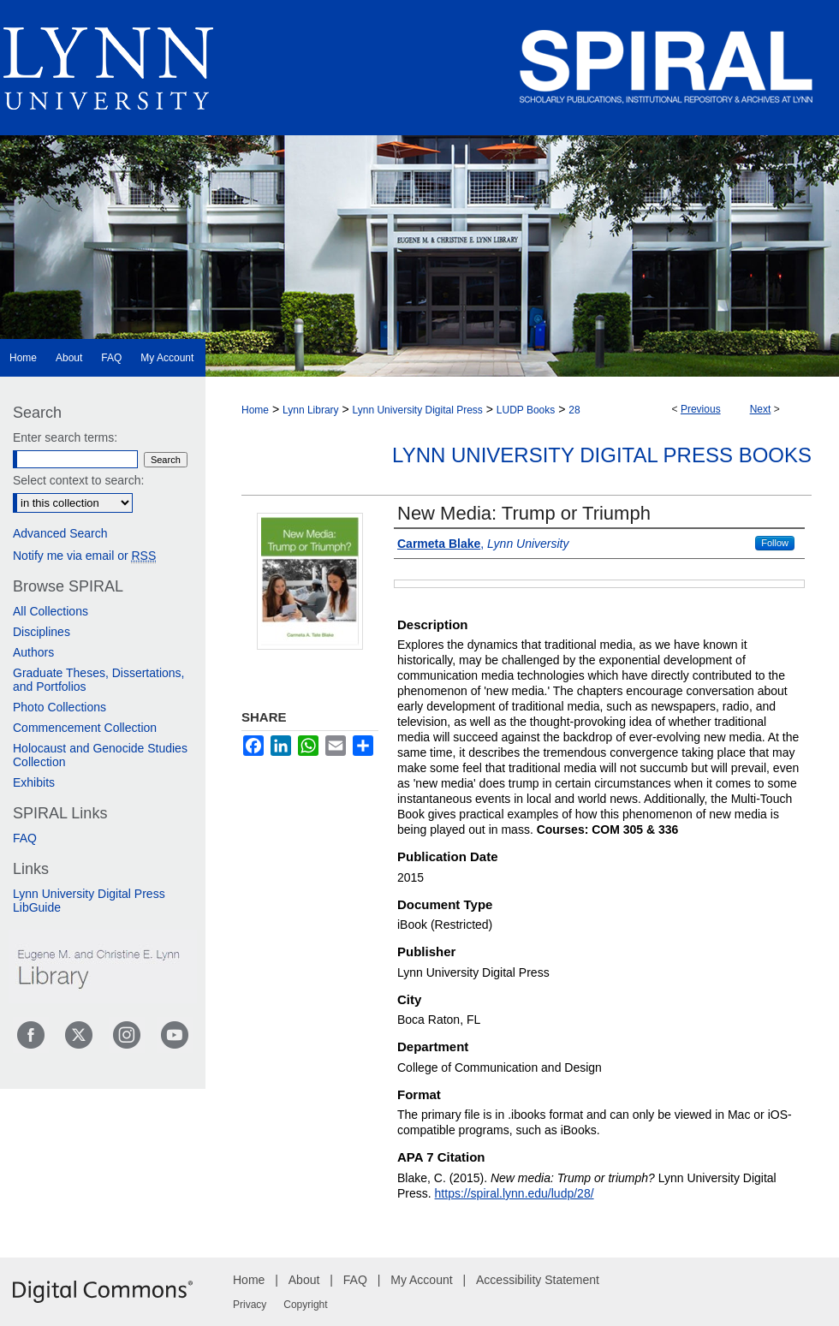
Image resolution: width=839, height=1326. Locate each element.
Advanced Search (60, 533)
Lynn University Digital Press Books (602, 455)
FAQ (25, 838)
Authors (33, 652)
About (304, 1280)
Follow (774, 543)
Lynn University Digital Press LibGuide (89, 900)
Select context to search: (78, 480)
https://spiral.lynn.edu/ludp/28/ (514, 1193)
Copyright (305, 1305)
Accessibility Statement (537, 1280)
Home (255, 410)
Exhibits (34, 782)
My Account (421, 1280)
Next (760, 409)
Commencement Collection (85, 727)
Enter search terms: (65, 437)
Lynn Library (311, 410)
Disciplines (41, 632)
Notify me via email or (84, 555)
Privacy (249, 1305)
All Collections (50, 611)
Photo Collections (59, 707)
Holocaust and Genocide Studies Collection (100, 755)
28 (574, 410)
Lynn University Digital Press (418, 410)
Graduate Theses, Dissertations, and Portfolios (99, 679)
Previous (701, 409)
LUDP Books (526, 410)
